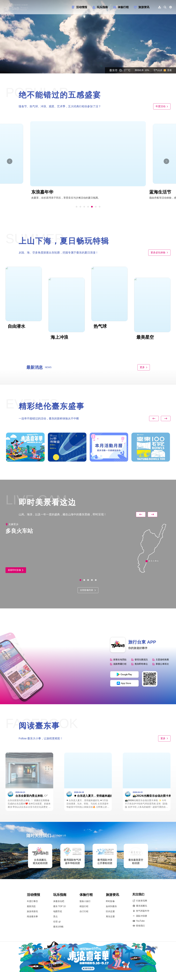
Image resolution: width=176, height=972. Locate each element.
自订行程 (84, 911)
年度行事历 (32, 901)
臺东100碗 (58, 926)
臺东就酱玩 (139, 906)
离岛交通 (110, 916)
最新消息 (31, 906)
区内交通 (110, 911)
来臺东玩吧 (58, 901)
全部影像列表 (88, 590)
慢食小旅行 (85, 901)
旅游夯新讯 (32, 911)
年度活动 (162, 106)
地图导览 (57, 911)
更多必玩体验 (159, 252)
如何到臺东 (111, 906)
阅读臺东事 (32, 916)
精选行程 (84, 906)
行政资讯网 (139, 901)
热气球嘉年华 (140, 911)
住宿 (56, 921)
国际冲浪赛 (139, 916)
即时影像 (110, 901)
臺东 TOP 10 (59, 906)
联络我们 (138, 926)
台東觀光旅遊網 (16, 7)
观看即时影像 (16, 570)
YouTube (138, 921)
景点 (55, 916)
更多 (143, 367)
